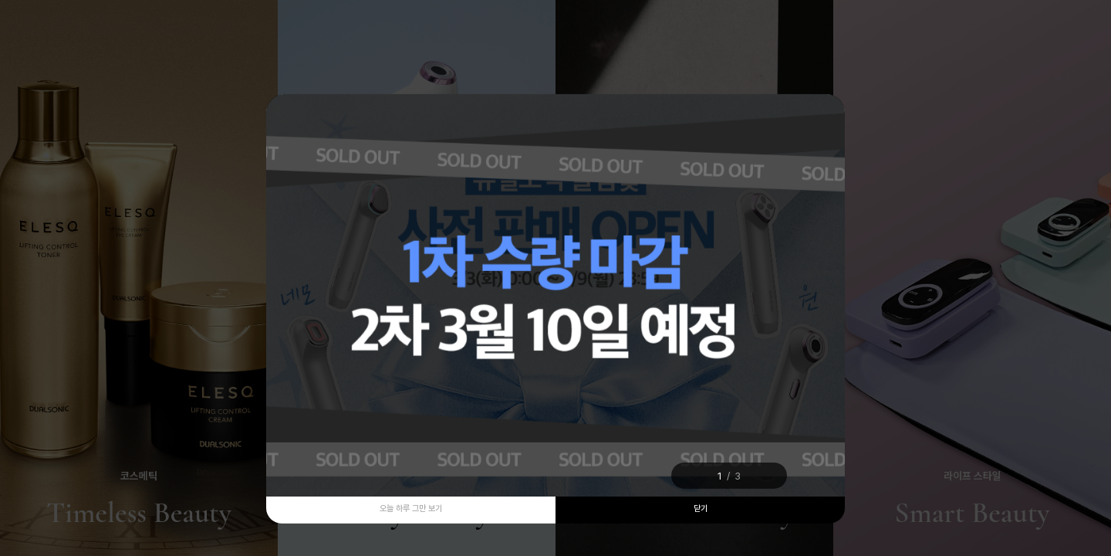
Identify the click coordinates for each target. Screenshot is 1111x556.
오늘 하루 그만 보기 (411, 508)
